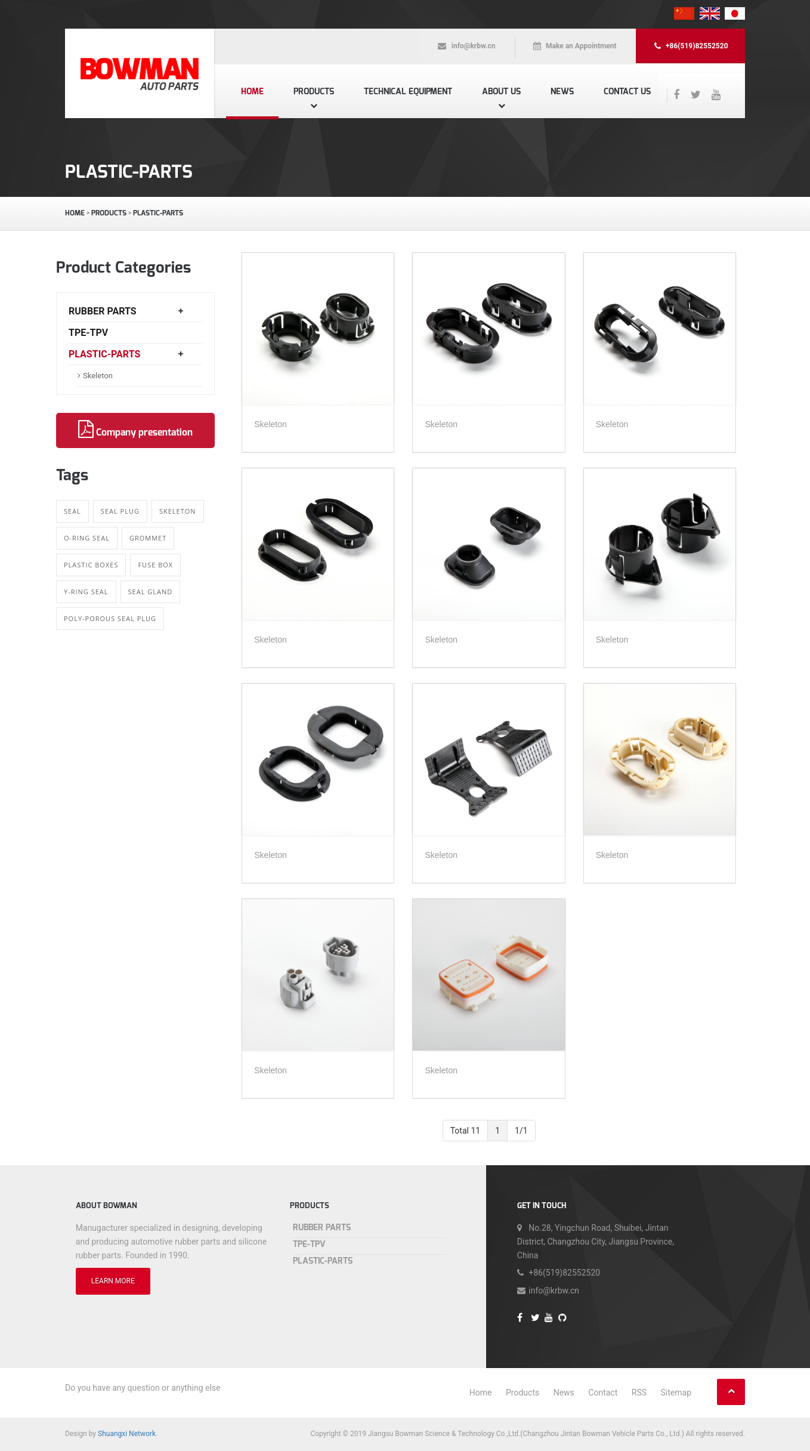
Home (252, 91)
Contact (602, 1392)
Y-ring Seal (86, 591)
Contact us (627, 91)
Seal (72, 511)
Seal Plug (120, 511)
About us (501, 91)
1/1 (521, 1130)
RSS (639, 1392)
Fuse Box (155, 564)
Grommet (147, 537)
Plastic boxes (91, 564)
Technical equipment (408, 91)
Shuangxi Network (127, 1434)
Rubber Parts (103, 311)
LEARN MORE (113, 1281)
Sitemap (676, 1392)
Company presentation (135, 430)
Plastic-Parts (158, 213)
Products (313, 91)
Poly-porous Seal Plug (110, 618)
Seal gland (150, 591)
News (562, 91)
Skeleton (98, 375)
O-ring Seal (87, 537)
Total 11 (465, 1130)
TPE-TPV (88, 332)
